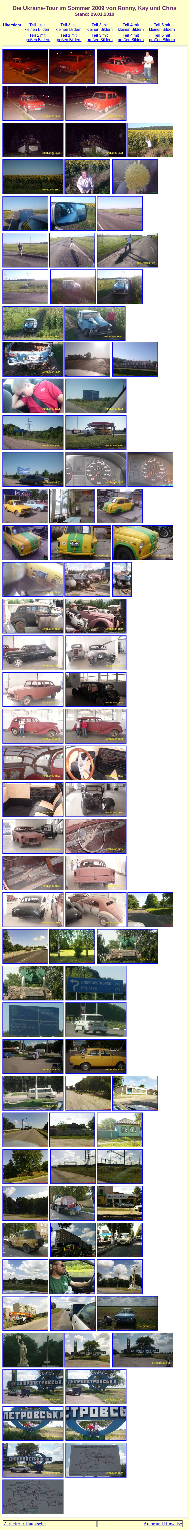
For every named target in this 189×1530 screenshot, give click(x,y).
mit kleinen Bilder (36, 27)
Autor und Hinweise (162, 1523)
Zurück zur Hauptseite (24, 1523)
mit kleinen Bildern (68, 27)
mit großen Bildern (37, 37)
